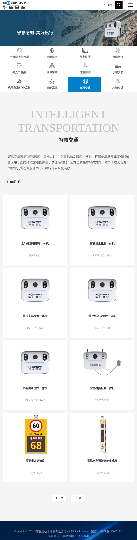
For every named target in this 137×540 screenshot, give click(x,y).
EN (110, 5)
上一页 (59, 498)
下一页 (77, 498)
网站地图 (68, 536)
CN (103, 5)
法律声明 (83, 536)
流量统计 (53, 536)
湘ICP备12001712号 (111, 531)
